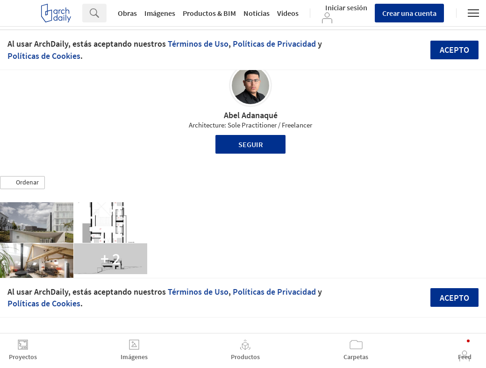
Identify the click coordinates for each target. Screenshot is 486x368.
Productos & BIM (209, 13)
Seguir (250, 144)
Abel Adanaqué (251, 115)
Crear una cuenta (409, 13)
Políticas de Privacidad (274, 43)
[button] (22, 182)
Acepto (454, 49)
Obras (127, 13)
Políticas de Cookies (43, 55)
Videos (288, 13)
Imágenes (159, 13)
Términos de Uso (198, 43)
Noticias (256, 13)
